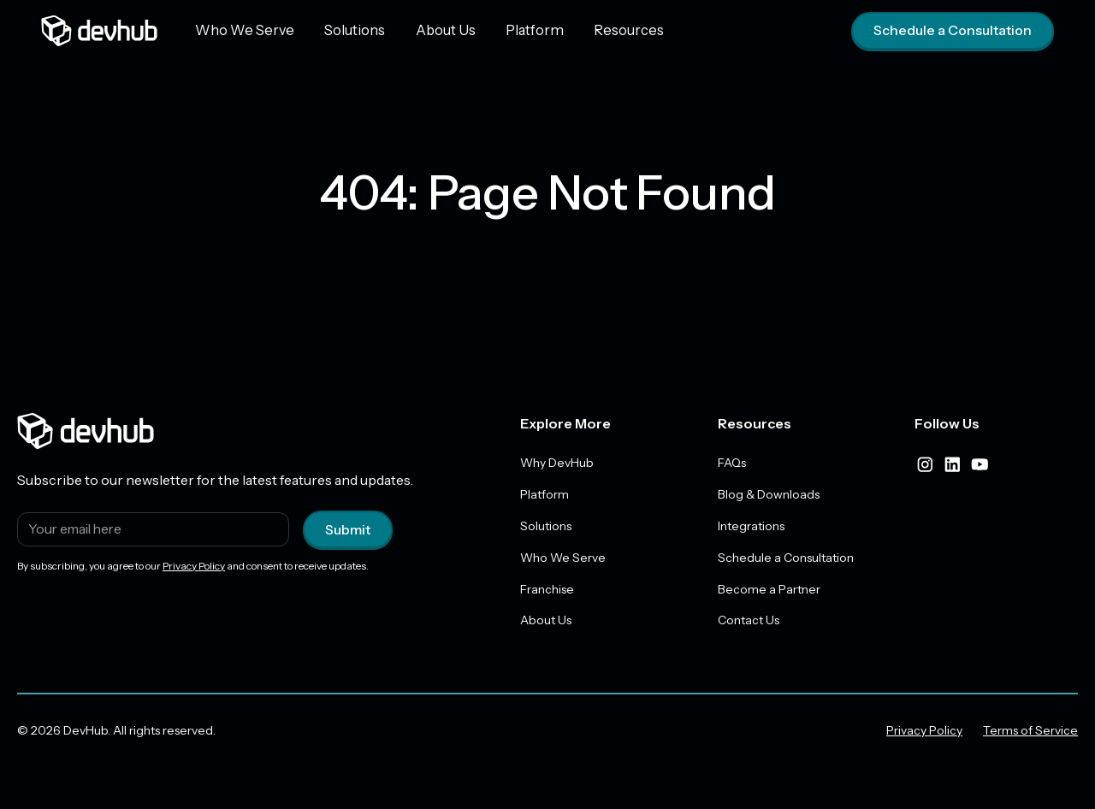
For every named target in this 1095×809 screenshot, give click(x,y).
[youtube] (979, 464)
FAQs (732, 462)
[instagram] (924, 464)
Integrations (751, 526)
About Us (435, 29)
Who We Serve (241, 29)
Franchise (547, 589)
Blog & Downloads (769, 494)
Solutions (347, 29)
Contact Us (748, 621)
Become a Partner (769, 589)
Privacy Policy (194, 565)
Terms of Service (1030, 731)
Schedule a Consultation (952, 30)
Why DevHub (557, 462)
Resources (609, 29)
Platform (520, 29)
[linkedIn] (952, 464)
